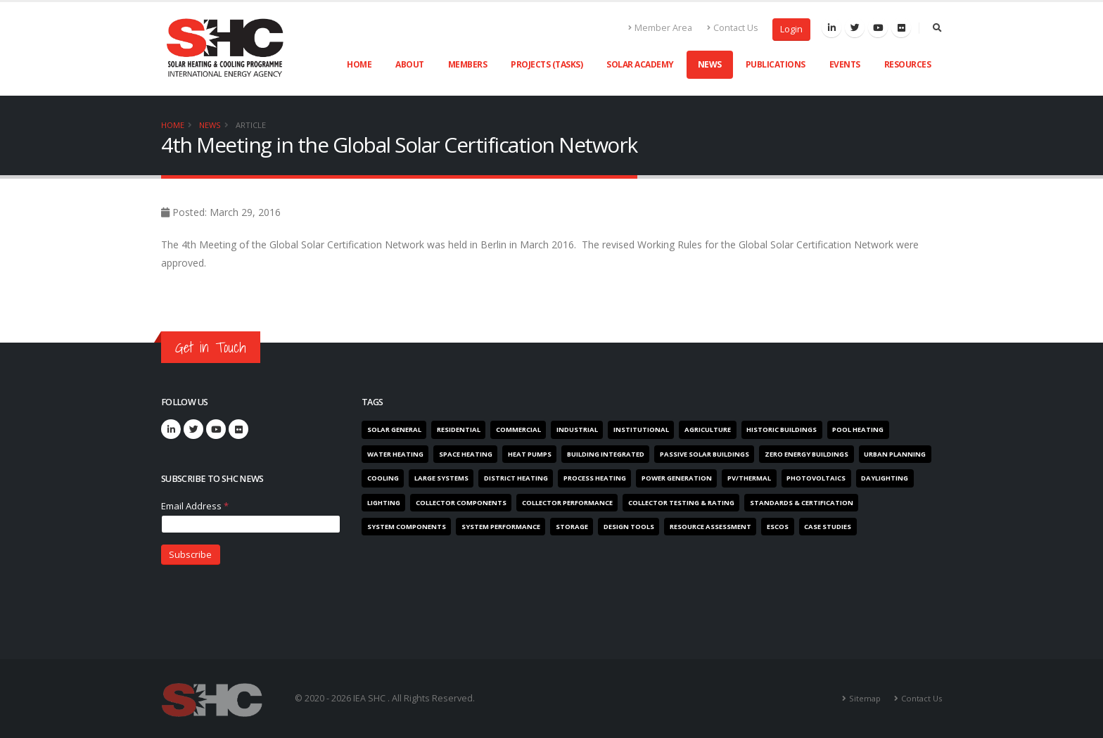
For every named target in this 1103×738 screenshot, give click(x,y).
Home (359, 64)
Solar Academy (640, 64)
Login (791, 29)
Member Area (660, 28)
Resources (907, 64)
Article (251, 125)
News (710, 64)
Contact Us (732, 28)
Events (844, 64)
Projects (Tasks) (546, 64)
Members (467, 64)
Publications (775, 64)
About (409, 64)
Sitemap (865, 698)
